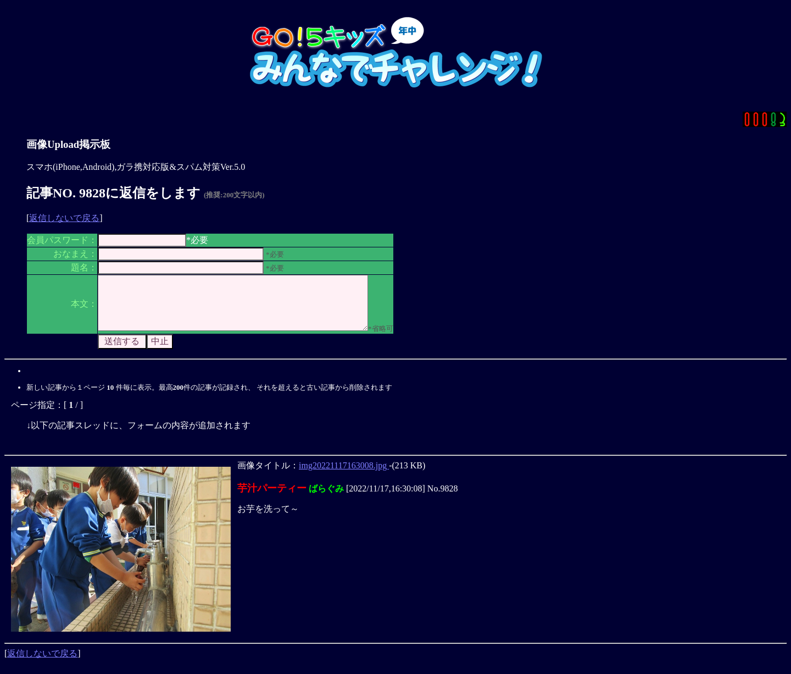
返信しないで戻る (64, 218)
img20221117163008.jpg (344, 475)
